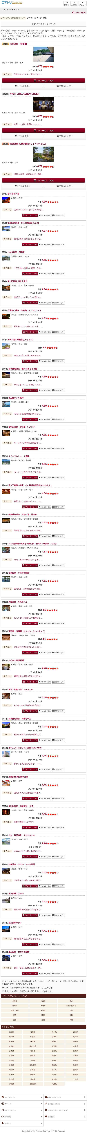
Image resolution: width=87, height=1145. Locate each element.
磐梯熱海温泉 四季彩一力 (19, 719)
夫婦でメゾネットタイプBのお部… (28, 210)
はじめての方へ (8, 1110)
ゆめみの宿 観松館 (16, 660)
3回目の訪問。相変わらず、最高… (28, 174)
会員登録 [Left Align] (74, 4)
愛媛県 (32, 1075)
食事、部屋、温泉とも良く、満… (28, 968)
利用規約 (6, 1116)
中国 (71, 1015)
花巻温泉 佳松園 (18, 44)
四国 (14, 1020)
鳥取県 (54, 1065)
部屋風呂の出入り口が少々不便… (28, 530)
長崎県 (32, 1079)
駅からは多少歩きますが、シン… (28, 764)
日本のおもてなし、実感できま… (28, 74)
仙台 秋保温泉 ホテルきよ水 (21, 835)
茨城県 (75, 1037)
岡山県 (11, 1070)
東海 (14, 1015)
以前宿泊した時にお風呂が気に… (28, 880)
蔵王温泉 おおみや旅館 (18, 952)
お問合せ (6, 1123)
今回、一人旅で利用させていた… (28, 124)
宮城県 (75, 1032)
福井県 (32, 1051)
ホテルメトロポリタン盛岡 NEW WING (25, 748)
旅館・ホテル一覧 (53, 1097)
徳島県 (75, 1070)
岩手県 (54, 1032)
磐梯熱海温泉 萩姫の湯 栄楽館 (22, 514)
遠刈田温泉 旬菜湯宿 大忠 (20, 806)
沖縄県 (54, 1084)
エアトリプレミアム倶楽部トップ (13, 18)
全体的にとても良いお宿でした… (28, 851)
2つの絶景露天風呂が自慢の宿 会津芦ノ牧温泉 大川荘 (32, 544)
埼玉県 (54, 1042)
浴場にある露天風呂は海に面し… (28, 414)
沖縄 (71, 1020)
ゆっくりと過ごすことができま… (28, 472)
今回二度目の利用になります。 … (28, 560)
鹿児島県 (33, 1084)
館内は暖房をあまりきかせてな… (28, 939)
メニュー (82, 4)
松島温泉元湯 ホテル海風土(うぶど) (23, 223)
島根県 (75, 1065)
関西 (43, 1015)
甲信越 (43, 1010)
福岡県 (75, 1075)
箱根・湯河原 (71, 1006)
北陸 (71, 1010)
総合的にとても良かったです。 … (28, 326)
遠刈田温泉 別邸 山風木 (17, 281)
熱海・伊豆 (15, 1010)
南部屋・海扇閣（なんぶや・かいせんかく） (27, 631)
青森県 (32, 1032)
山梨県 (54, 1051)
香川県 (11, 1075)
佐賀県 (11, 1079)
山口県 (54, 1070)
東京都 (11, 1046)
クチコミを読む (22, 86)
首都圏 (43, 1006)
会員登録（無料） (53, 1103)
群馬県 (32, 1042)
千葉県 (75, 1042)
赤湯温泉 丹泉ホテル (17, 602)
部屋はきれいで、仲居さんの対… (28, 385)
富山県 (75, 1046)
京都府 (32, 1060)
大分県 (75, 1079)
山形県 (32, 1037)
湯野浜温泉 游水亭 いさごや (21, 427)
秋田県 (11, 1037)
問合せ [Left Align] (66, 4)
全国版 (14, 1001)
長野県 (75, 1051)
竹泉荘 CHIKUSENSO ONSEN (24, 94)
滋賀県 (11, 1060)
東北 (71, 1001)
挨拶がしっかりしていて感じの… (28, 297)
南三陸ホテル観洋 (15, 398)
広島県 (32, 1070)
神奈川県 (33, 1046)
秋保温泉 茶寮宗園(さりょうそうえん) (28, 144)
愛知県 (54, 1056)
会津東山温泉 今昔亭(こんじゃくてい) (24, 310)
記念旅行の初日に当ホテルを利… (28, 647)
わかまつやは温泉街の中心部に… (28, 705)
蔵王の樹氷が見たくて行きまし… (28, 909)
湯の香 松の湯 (13, 194)
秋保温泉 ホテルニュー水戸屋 (21, 864)
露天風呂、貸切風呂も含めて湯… (28, 589)
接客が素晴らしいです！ (24, 822)
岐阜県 (11, 1056)
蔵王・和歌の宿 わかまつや (20, 689)
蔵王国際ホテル (15, 923)
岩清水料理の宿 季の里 (18, 777)
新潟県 (54, 1046)
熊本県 (54, 1079)
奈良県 (11, 1065)
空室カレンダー (65, 86)
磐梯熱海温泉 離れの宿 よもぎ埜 (22, 369)
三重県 (75, 1056)
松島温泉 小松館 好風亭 (19, 573)
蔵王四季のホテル (15, 893)
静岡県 (32, 1056)
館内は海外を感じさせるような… (28, 239)
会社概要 (49, 1116)
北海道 (43, 1001)
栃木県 (11, 1042)
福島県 (54, 1037)
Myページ (6, 1103)
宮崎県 (11, 1084)
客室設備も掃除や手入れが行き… (28, 676)
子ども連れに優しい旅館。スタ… (28, 268)
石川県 (11, 1051)
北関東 (14, 1006)
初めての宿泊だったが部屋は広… (28, 734)
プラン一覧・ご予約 (43, 81)
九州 (43, 1020)
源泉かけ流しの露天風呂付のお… (28, 355)
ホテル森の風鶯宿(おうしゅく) (21, 340)
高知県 (54, 1075)
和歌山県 (33, 1065)
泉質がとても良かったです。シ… (28, 501)
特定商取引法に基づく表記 (56, 1110)
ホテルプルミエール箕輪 (18, 456)
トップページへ (8, 1097)
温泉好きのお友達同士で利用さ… (28, 793)
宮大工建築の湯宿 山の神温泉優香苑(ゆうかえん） (30, 485)
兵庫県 (75, 1060)
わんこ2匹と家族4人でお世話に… (28, 618)
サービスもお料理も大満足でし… (28, 443)
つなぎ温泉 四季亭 (16, 252)
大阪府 (54, 1060)
